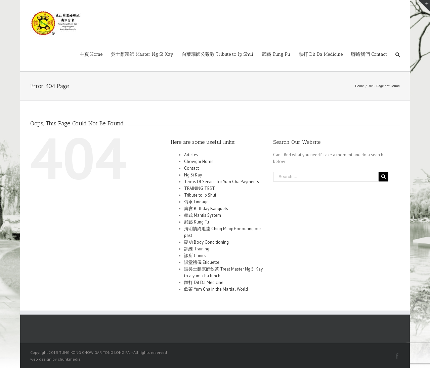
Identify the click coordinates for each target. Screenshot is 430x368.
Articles (191, 155)
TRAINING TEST (199, 188)
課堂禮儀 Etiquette (201, 262)
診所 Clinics (195, 255)
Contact (191, 168)
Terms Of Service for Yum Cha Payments (221, 182)
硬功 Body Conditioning (206, 242)
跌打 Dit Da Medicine (203, 282)
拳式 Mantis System (202, 215)
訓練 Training (196, 249)
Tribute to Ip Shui (200, 195)
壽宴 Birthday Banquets (206, 208)
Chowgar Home (199, 161)
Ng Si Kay (193, 175)
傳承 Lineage (196, 202)
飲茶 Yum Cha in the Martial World (216, 289)
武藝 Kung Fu (196, 222)
